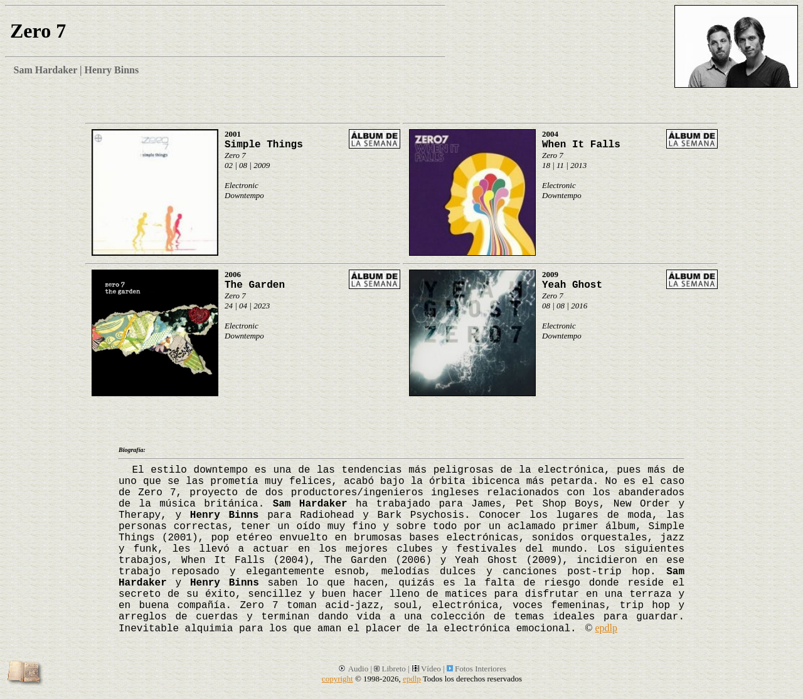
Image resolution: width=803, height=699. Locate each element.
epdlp (606, 628)
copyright (337, 678)
